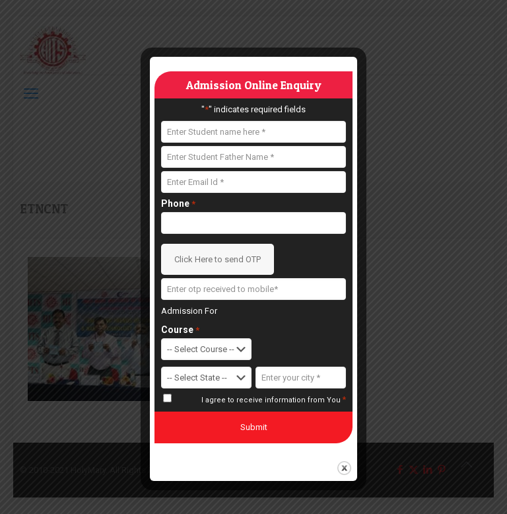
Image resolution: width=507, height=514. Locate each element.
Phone (178, 204)
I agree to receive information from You (273, 399)
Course (180, 330)
